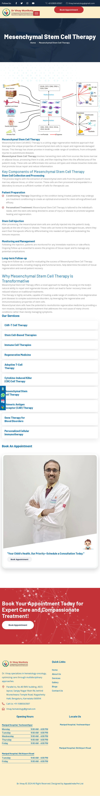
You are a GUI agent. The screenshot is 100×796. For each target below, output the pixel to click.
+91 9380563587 (22, 703)
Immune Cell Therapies (18, 344)
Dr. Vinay (21, 783)
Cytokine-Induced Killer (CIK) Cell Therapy (18, 379)
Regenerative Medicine (18, 354)
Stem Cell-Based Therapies (21, 335)
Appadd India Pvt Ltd (73, 783)
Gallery (55, 682)
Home (33, 42)
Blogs (54, 686)
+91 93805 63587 (55, 3)
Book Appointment (69, 9)
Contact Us (57, 690)
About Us (56, 674)
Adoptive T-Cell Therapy (13, 366)
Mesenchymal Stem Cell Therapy (16, 393)
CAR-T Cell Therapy (16, 325)
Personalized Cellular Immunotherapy (17, 432)
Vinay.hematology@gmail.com (81, 3)
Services (56, 678)
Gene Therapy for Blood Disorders (15, 419)
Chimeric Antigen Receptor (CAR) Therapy (19, 406)
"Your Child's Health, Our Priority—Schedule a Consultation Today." (45, 553)
